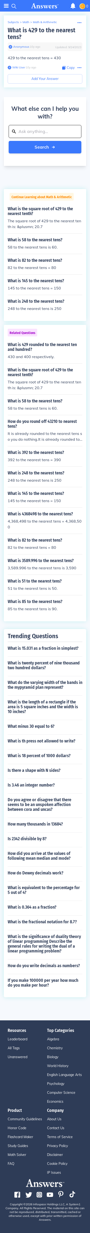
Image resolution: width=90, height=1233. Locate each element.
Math (26, 22)
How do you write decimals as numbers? (44, 965)
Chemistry (55, 1048)
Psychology (55, 1084)
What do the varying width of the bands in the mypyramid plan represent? (45, 685)
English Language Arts (64, 1075)
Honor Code (17, 1128)
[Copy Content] (68, 67)
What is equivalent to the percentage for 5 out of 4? (44, 890)
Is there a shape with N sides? (34, 770)
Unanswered (17, 1057)
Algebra (53, 1039)
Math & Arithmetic (45, 22)
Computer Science (61, 1092)
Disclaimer (55, 1155)
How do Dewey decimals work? (35, 873)
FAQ (11, 1163)
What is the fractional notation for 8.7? (42, 922)
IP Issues (54, 1172)
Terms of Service (60, 1137)
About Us (54, 1119)
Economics (55, 1101)
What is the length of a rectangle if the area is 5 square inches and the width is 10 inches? (43, 706)
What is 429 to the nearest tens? (41, 33)
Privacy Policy (57, 1146)
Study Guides (18, 1146)
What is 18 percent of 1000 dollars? (39, 755)
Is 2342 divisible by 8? (27, 838)
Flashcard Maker (20, 1137)
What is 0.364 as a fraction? (32, 907)
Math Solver (17, 1155)
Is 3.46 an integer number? (31, 785)
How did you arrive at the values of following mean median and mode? (39, 856)
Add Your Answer (45, 79)
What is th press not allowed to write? (41, 741)
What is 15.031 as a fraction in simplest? (43, 648)
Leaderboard (17, 1039)
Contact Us (55, 1128)
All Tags (14, 1048)
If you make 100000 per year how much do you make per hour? (43, 983)
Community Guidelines (25, 1119)
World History (57, 1066)
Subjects (13, 22)
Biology (52, 1057)
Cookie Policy (57, 1163)
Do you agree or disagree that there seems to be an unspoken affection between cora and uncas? (39, 804)
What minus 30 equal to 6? (31, 726)
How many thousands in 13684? (35, 824)
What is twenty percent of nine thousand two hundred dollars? (44, 665)
